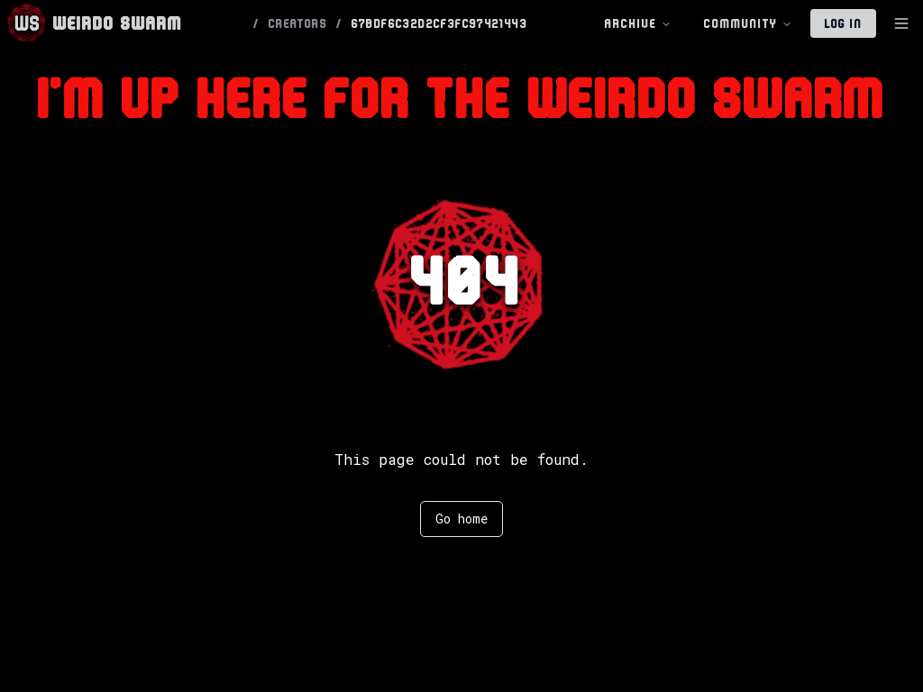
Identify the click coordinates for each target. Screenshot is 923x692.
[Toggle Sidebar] (901, 23)
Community (748, 24)
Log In (843, 23)
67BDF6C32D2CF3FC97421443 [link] (440, 23)
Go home (461, 518)
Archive (638, 24)
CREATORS (298, 23)
